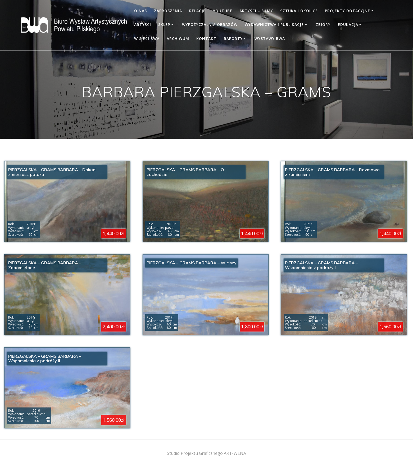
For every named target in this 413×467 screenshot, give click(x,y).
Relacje (197, 10)
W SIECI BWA (147, 38)
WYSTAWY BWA (270, 38)
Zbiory (323, 24)
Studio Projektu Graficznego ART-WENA (206, 453)
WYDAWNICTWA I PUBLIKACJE (274, 24)
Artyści (142, 24)
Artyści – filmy (256, 10)
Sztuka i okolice (299, 10)
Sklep (164, 24)
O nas (140, 10)
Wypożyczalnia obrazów (210, 24)
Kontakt (206, 38)
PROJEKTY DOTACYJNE (347, 10)
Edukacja (348, 24)
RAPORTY (233, 38)
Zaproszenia (168, 10)
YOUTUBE (222, 10)
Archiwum (178, 38)
